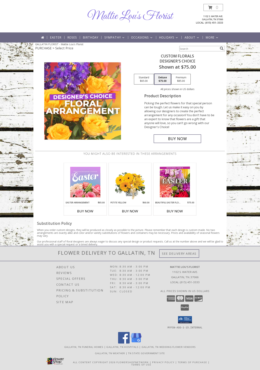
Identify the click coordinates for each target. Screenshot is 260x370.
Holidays (169, 37)
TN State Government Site (146, 353)
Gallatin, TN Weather (110, 353)
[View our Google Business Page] (136, 342)
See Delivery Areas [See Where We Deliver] (179, 253)
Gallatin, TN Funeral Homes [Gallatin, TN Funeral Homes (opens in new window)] (83, 346)
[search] (222, 48)
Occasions (142, 37)
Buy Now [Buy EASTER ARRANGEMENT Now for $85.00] (85, 211)
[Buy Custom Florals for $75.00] (177, 138)
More (212, 37)
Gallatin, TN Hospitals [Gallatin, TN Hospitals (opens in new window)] (122, 346)
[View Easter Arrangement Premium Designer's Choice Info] (85, 182)
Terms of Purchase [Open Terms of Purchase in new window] (192, 362)
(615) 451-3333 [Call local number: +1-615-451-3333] (214, 22)
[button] (213, 7)
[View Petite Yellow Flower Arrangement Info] (130, 182)
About (192, 37)
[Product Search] (198, 48)
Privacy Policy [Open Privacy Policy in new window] (163, 362)
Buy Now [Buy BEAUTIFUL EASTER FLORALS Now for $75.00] (175, 211)
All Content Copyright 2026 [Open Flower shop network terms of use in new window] (94, 362)
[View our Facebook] (124, 342)
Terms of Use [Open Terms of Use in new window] (141, 364)
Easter (55, 37)
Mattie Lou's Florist (130, 16)
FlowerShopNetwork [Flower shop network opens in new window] (132, 362)
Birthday (90, 37)
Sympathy (114, 37)
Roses (72, 37)
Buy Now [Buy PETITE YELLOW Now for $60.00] (130, 211)
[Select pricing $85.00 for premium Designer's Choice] (181, 79)
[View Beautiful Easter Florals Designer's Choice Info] (175, 182)
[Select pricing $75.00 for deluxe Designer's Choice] (163, 79)
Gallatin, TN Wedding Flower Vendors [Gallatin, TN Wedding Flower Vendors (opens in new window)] (169, 346)
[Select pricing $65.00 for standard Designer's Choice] (144, 79)
